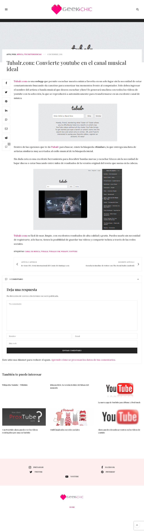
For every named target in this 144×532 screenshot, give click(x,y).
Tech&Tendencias (32, 54)
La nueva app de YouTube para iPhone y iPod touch (119, 402)
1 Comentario (14, 279)
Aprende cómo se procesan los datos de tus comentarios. (83, 359)
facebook (108, 467)
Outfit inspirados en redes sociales (65, 430)
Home (72, 507)
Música (20, 54)
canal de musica (32, 251)
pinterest (108, 472)
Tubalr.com (20, 81)
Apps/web (11, 54)
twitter (36, 472)
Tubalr (55, 146)
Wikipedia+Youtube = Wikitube (15, 385)
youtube (73, 251)
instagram (36, 467)
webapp (64, 251)
